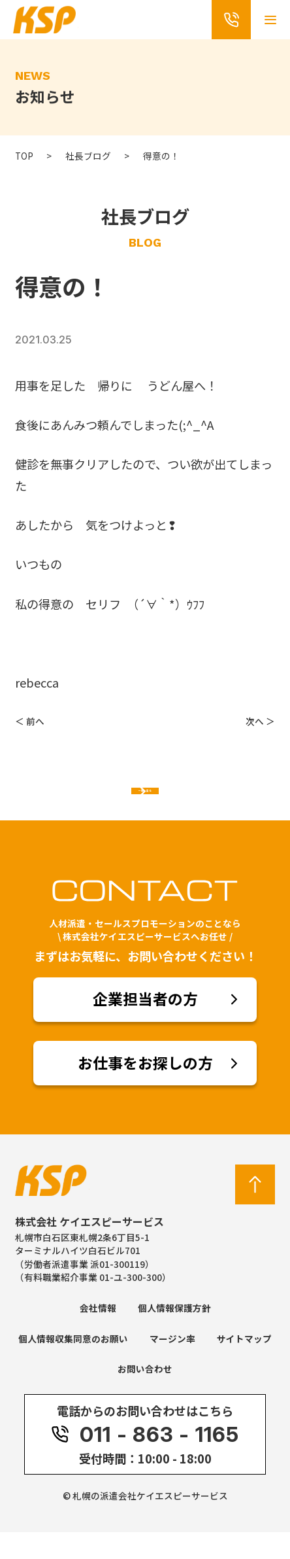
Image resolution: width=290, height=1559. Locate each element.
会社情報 (98, 1334)
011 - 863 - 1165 (145, 1461)
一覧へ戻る (145, 804)
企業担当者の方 (145, 1025)
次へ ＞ (260, 720)
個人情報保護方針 (174, 1334)
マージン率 (172, 1365)
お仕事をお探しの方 (145, 1089)
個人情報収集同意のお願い (73, 1365)
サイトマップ (244, 1365)
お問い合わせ (145, 1395)
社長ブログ (88, 156)
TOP (24, 156)
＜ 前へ (29, 720)
